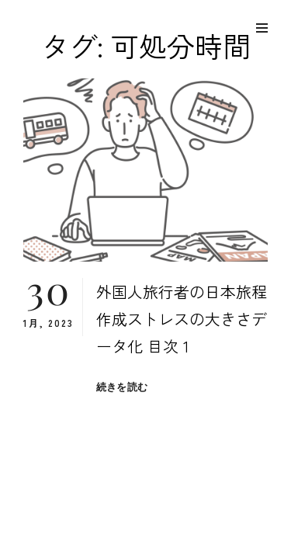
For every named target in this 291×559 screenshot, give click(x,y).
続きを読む (121, 387)
